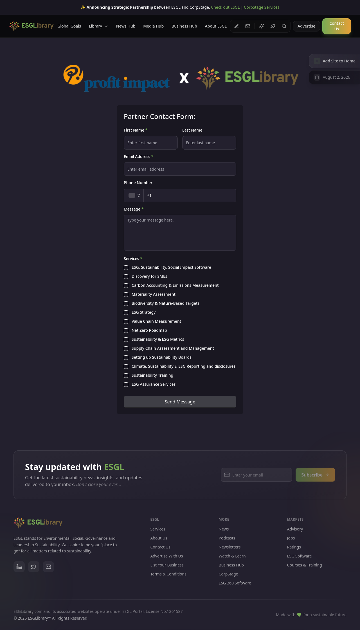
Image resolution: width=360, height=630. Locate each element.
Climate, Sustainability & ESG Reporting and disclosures (183, 366)
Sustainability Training (152, 375)
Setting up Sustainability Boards (162, 357)
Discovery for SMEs (149, 276)
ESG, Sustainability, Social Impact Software (171, 267)
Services (157, 532)
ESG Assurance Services (154, 384)
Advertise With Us (166, 559)
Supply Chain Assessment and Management (173, 348)
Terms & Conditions (168, 577)
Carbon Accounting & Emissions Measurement (175, 285)
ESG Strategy (144, 312)
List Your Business (166, 568)
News (224, 534)
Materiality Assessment (154, 294)
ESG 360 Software (237, 588)
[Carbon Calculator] (273, 26)
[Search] (284, 26)
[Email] (48, 569)
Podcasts (227, 543)
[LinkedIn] (19, 569)
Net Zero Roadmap (149, 330)
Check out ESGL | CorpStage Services (245, 7)
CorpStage (231, 579)
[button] (248, 26)
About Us (158, 541)
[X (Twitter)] (33, 569)
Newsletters (230, 552)
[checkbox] (126, 267)
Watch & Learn (232, 561)
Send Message (180, 402)
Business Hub (231, 570)
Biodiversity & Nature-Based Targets (165, 303)
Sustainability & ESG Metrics (158, 339)
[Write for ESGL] (236, 26)
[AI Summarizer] (261, 26)
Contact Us (160, 550)
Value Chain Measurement (156, 321)
